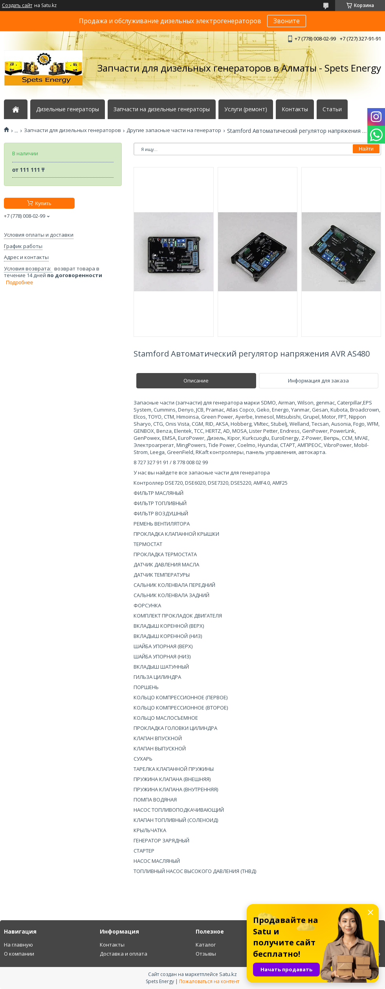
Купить (43, 203)
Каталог (206, 944)
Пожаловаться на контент (209, 981)
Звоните (286, 21)
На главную (18, 944)
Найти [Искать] (366, 149)
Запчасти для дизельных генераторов (72, 130)
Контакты (295, 109)
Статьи (332, 109)
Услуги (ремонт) (245, 109)
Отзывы (206, 953)
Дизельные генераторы (67, 109)
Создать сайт (17, 5)
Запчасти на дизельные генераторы (162, 109)
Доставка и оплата (123, 953)
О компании (19, 953)
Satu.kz (228, 974)
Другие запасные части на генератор (173, 130)
